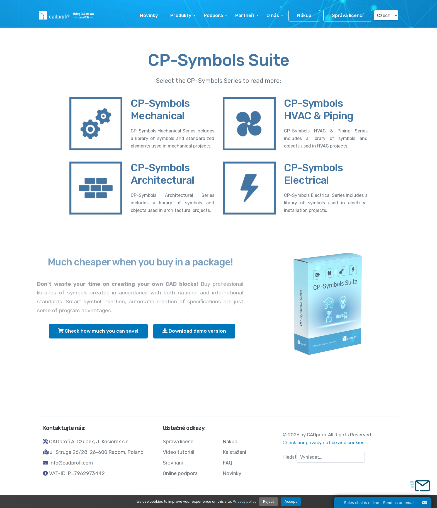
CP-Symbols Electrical (313, 173)
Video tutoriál (178, 452)
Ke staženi (234, 452)
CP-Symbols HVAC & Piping (318, 109)
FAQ (227, 463)
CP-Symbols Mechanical (160, 109)
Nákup (304, 15)
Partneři (244, 15)
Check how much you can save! (98, 331)
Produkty (180, 15)
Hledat (290, 457)
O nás (272, 15)
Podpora (213, 15)
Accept (291, 501)
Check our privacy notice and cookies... (325, 442)
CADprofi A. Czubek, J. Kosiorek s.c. (89, 442)
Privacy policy (244, 501)
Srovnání (173, 463)
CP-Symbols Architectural (162, 173)
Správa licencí (347, 15)
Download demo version (194, 331)
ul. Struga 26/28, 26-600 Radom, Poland (97, 452)
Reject (268, 501)
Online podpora (180, 473)
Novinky (149, 15)
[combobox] (331, 457)
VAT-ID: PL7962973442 (77, 473)
